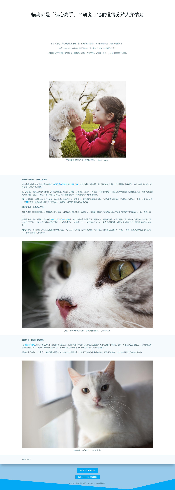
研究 (28, 202)
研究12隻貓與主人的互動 (61, 219)
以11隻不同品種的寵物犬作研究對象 (63, 184)
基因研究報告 (29, 345)
